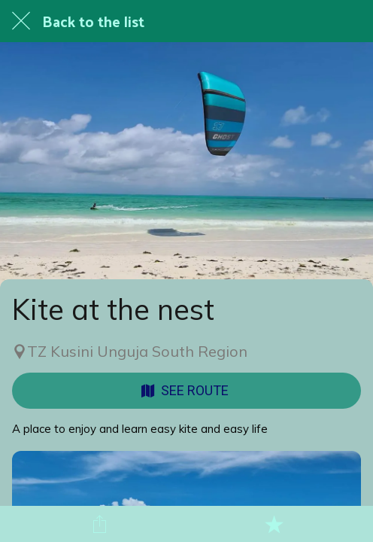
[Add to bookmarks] (274, 524)
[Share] (99, 524)
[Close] (21, 21)
